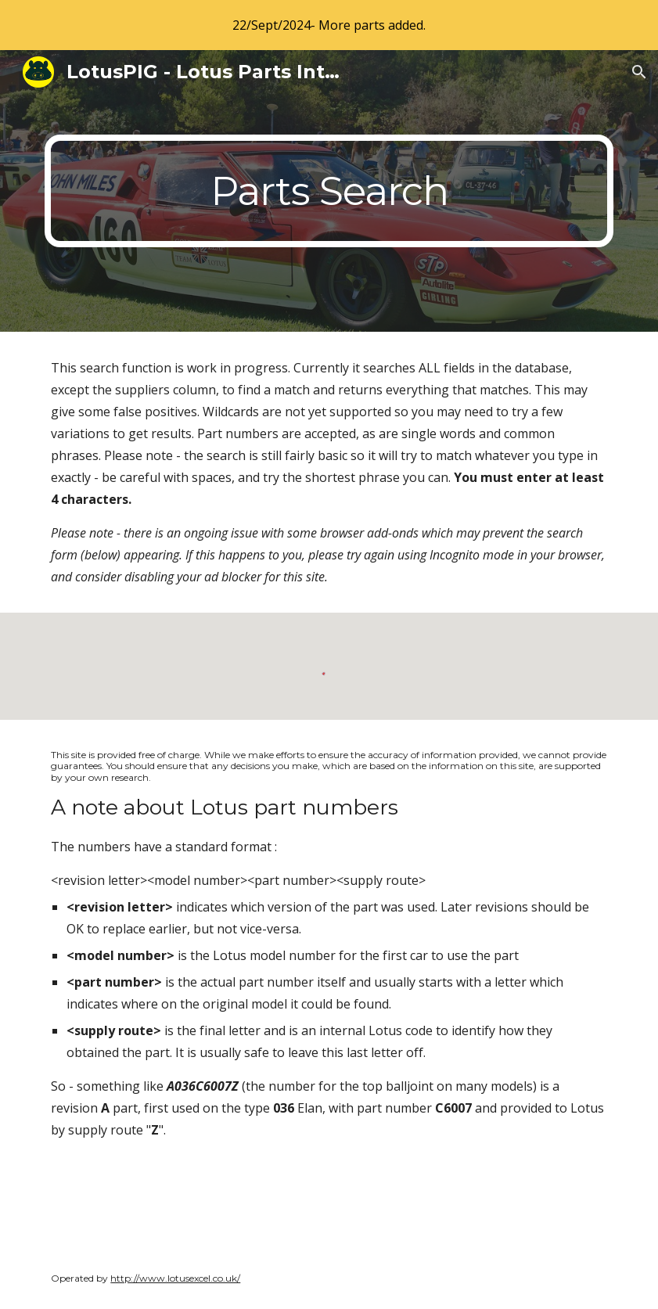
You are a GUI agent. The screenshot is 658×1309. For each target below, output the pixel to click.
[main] (329, 191)
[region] (329, 25)
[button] (639, 72)
